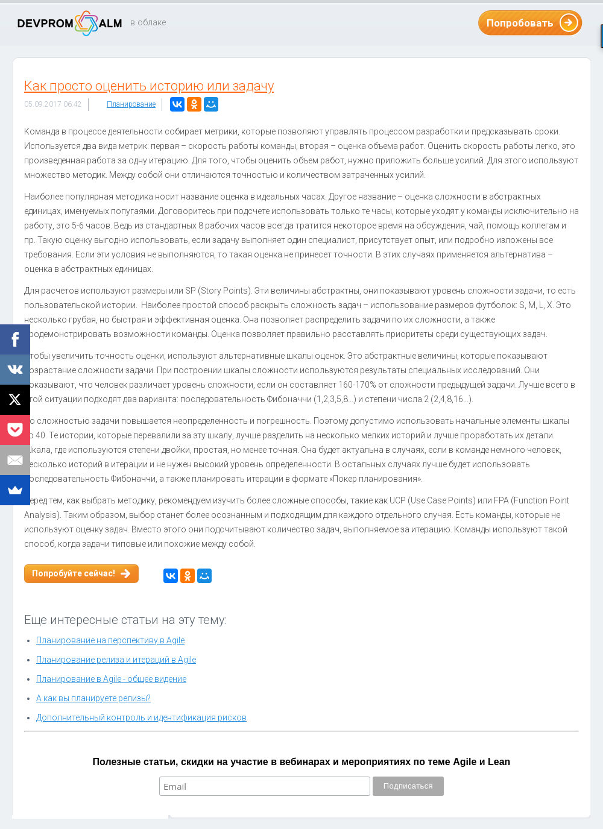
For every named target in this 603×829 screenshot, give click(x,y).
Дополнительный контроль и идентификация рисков (141, 717)
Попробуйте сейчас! (73, 573)
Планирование (131, 104)
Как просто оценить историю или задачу (149, 85)
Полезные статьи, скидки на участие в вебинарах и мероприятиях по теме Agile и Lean (302, 762)
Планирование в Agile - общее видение (111, 679)
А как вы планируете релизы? (93, 698)
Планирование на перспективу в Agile (110, 640)
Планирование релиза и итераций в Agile (116, 659)
